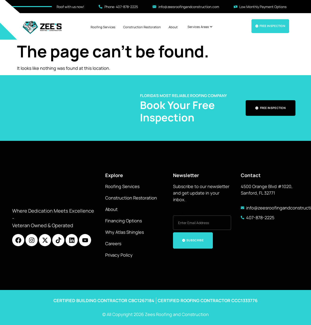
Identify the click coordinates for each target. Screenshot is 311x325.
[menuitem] (200, 27)
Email (178, 213)
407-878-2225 (260, 217)
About (173, 27)
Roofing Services (103, 27)
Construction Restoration (142, 27)
